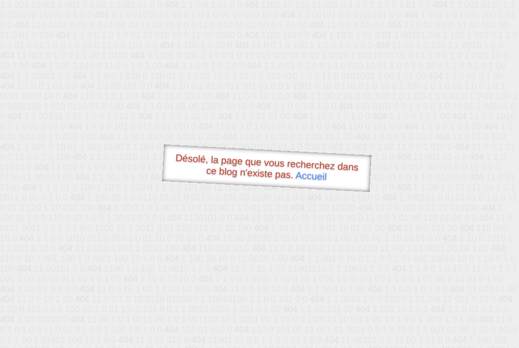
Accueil (311, 176)
